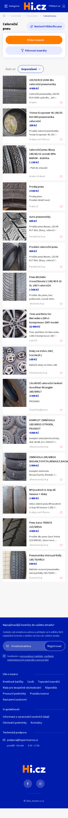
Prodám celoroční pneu (43, 247)
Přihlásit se (54, 6)
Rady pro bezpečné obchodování (22, 687)
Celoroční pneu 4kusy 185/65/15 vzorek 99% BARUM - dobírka (42, 154)
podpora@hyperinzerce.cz (22, 740)
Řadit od (10, 69)
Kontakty (36, 722)
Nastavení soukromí (15, 699)
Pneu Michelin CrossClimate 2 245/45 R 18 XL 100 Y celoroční (45, 281)
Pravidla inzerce (39, 693)
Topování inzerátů (49, 681)
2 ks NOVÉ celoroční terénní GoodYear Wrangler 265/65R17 (45, 387)
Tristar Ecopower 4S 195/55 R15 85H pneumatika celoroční (45, 117)
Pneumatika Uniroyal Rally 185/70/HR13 (45, 557)
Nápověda (51, 687)
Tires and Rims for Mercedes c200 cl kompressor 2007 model (43, 318)
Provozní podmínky (14, 693)
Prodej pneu (36, 186)
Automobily (16, 16)
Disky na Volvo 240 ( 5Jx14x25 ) (41, 353)
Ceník (30, 681)
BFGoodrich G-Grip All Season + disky (42, 492)
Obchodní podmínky (15, 722)
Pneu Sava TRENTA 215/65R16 (40, 524)
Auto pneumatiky (40, 216)
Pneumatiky (32, 16)
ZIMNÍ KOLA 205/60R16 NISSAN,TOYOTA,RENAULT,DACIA (45, 459)
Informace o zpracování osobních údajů (26, 716)
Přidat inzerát (35, 40)
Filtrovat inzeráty (36, 50)
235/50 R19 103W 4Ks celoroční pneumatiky (42, 82)
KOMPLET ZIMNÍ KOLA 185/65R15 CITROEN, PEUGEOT (42, 424)
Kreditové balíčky (13, 681)
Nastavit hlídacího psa (48, 26)
